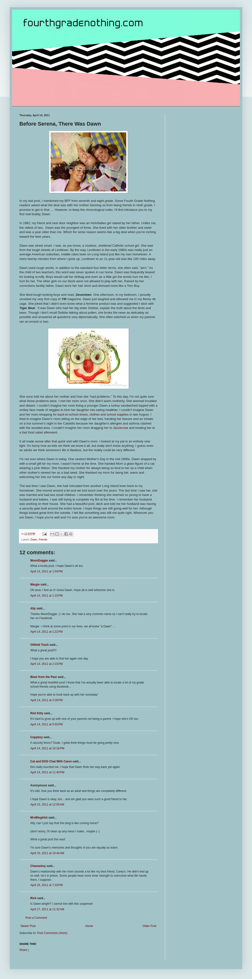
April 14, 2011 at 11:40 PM (47, 772)
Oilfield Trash (39, 644)
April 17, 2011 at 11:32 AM (47, 909)
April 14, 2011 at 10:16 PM (47, 748)
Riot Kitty (36, 713)
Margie (35, 584)
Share (23, 950)
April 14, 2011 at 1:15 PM (46, 595)
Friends (43, 539)
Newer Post (28, 926)
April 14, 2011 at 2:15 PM (46, 664)
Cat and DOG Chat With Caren (51, 761)
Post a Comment (36, 917)
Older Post (149, 926)
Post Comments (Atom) (52, 933)
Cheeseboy (38, 866)
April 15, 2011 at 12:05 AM (47, 804)
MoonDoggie (39, 560)
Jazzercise (120, 428)
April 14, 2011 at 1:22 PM (46, 631)
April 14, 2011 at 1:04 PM (46, 571)
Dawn (34, 539)
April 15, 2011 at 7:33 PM (46, 885)
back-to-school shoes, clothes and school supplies (93, 414)
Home (89, 926)
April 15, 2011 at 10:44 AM (47, 853)
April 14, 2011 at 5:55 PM (46, 724)
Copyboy (36, 737)
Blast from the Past (43, 677)
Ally (33, 608)
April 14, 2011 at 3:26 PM (46, 700)
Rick (33, 898)
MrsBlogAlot (38, 817)
